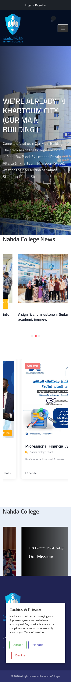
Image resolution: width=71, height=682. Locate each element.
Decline (20, 655)
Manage (37, 645)
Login (28, 5)
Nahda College (52, 676)
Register (40, 5)
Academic (45, 365)
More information (34, 632)
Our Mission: (54, 556)
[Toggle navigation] (63, 28)
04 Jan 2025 (50, 548)
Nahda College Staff (54, 451)
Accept (18, 645)
